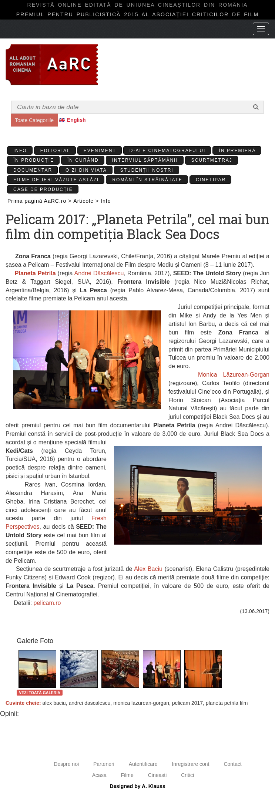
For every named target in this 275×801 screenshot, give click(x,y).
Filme (127, 775)
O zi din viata (86, 170)
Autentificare (143, 764)
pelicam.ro (47, 603)
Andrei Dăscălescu (99, 273)
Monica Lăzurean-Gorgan (233, 374)
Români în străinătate (147, 179)
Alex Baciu (148, 569)
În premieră (237, 150)
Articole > (86, 201)
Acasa (99, 775)
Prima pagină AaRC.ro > (39, 201)
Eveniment (100, 150)
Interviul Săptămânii (145, 160)
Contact (232, 764)
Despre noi (66, 764)
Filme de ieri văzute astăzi (56, 179)
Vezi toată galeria (39, 692)
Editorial (55, 150)
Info (20, 150)
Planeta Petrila (35, 273)
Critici (187, 775)
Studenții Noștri (147, 170)
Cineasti (157, 775)
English (76, 120)
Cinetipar (211, 179)
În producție (33, 160)
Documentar (32, 170)
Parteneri (103, 764)
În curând (83, 160)
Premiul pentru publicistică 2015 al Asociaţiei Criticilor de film (137, 14)
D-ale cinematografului (168, 150)
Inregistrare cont (190, 764)
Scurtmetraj (211, 160)
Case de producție (43, 189)
